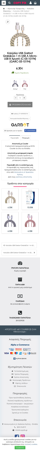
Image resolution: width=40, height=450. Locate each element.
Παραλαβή (15, 138)
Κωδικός (20, 113)
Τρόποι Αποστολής (20, 377)
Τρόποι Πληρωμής (20, 374)
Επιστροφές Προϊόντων (20, 380)
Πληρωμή (25, 138)
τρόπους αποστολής (24, 177)
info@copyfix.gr (20, 430)
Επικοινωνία (21, 386)
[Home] (3, 8)
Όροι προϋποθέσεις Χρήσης (20, 398)
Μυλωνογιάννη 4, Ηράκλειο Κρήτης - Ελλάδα (21, 424)
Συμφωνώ (20, 447)
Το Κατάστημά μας (20, 371)
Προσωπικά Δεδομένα (20, 410)
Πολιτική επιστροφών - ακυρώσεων (20, 404)
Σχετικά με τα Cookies (20, 413)
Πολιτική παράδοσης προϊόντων (20, 401)
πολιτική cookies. (31, 444)
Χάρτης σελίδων (20, 383)
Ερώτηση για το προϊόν (13, 130)
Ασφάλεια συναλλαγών (20, 407)
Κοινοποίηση (30, 130)
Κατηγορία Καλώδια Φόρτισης (19, 118)
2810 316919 (21, 427)
